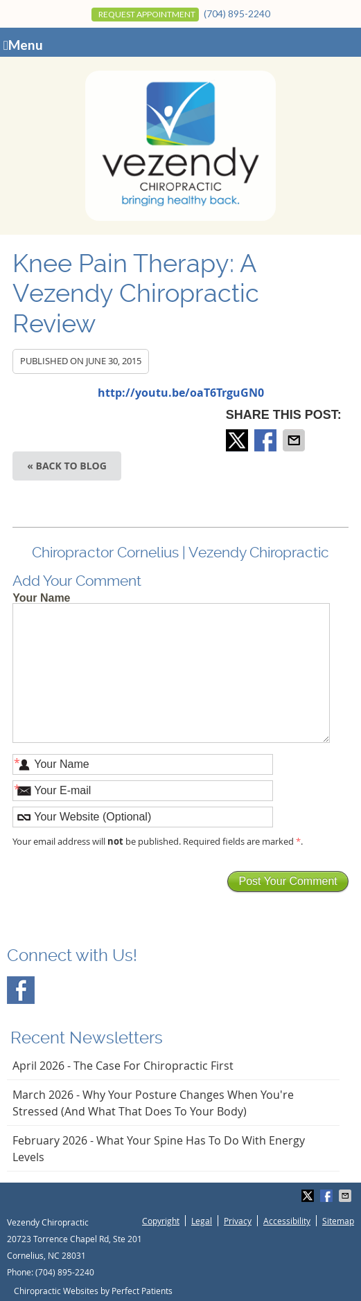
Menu (23, 45)
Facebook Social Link (21, 990)
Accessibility (286, 1220)
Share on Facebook (266, 440)
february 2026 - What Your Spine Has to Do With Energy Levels (158, 1149)
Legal (201, 1220)
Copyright (160, 1220)
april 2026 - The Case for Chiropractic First (123, 1065)
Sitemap (338, 1220)
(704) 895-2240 (237, 13)
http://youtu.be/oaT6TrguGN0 (181, 392)
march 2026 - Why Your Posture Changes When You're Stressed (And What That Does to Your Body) (153, 1103)
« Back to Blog (67, 465)
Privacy (238, 1220)
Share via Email (295, 440)
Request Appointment (146, 14)
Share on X (238, 440)
